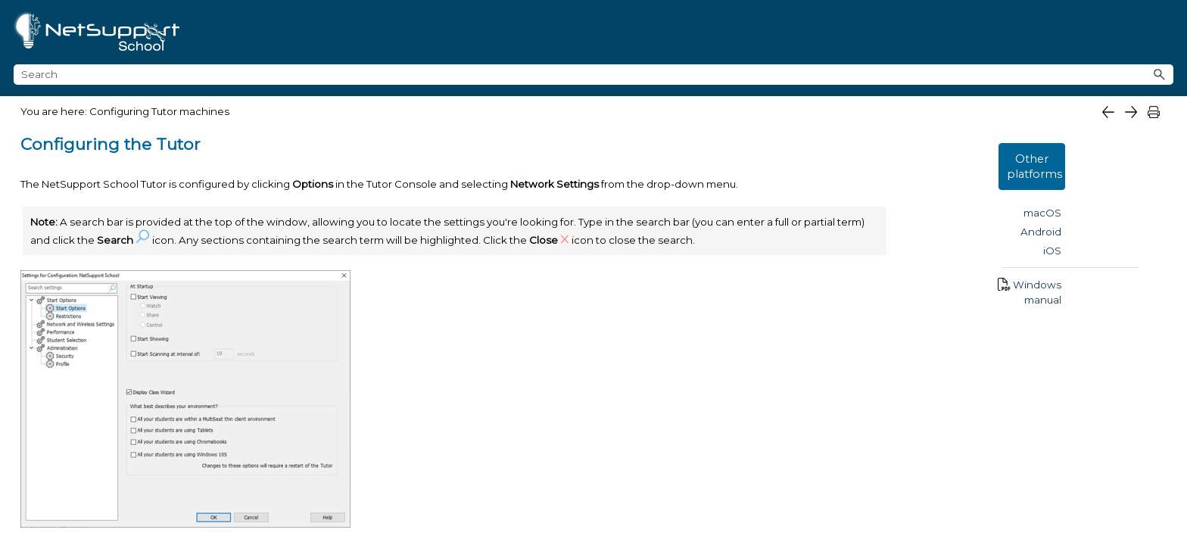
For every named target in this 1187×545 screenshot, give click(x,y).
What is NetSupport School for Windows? (140, 111)
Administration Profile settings (129, 461)
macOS (1149, 181)
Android (1147, 200)
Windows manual (1123, 253)
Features (47, 146)
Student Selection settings (118, 412)
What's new (56, 181)
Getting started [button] (152, 216)
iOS (1159, 219)
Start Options (82, 315)
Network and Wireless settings (130, 363)
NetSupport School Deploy (152, 251)
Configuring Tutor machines (152, 285)
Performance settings (106, 387)
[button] (1159, 40)
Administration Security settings (132, 437)
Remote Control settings (163, 486)
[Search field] (1022, 40)
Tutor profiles (83, 510)
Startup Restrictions (100, 339)
